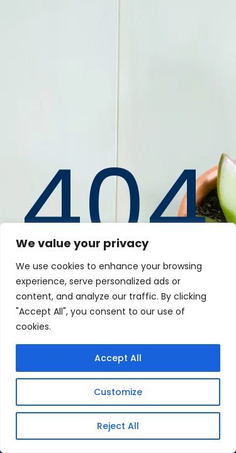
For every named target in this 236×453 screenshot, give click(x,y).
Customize (118, 392)
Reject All (118, 426)
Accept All (118, 358)
